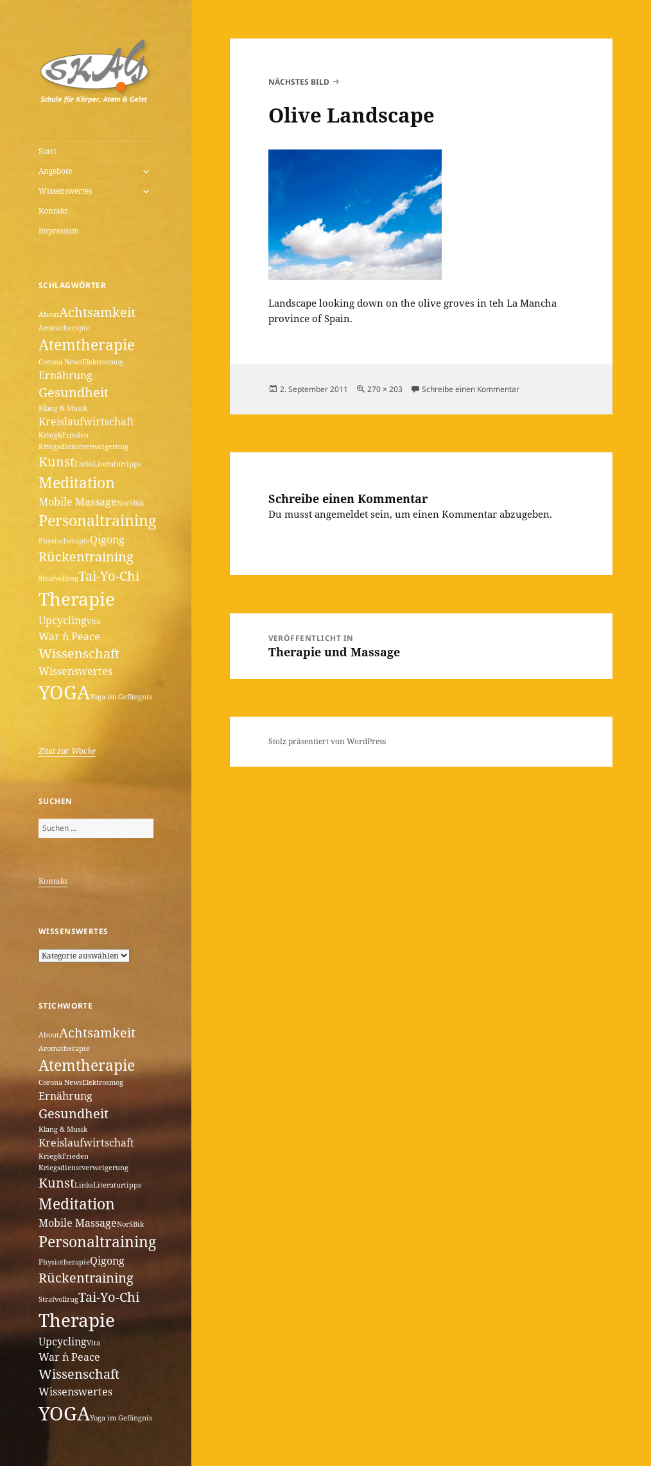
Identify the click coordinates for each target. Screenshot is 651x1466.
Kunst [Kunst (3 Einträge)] (56, 461)
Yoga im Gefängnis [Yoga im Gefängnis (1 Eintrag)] (121, 696)
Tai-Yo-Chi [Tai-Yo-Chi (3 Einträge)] (108, 575)
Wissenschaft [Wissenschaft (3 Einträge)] (79, 653)
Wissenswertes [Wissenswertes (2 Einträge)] (75, 671)
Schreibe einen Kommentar (470, 389)
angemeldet (341, 513)
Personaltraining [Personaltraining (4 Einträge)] (97, 520)
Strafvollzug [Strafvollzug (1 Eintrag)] (58, 578)
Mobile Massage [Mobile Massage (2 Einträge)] (78, 502)
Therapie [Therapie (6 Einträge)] (77, 598)
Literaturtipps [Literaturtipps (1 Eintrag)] (117, 463)
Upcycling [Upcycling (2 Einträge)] (63, 620)
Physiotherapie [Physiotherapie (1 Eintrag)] (64, 540)
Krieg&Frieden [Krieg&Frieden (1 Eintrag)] (64, 434)
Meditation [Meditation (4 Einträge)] (77, 482)
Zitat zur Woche (67, 751)
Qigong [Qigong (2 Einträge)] (107, 540)
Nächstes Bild (298, 81)
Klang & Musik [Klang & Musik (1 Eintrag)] (63, 408)
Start (47, 151)
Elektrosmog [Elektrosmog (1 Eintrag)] (102, 361)
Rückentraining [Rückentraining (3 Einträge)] (86, 556)
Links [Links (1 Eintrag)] (83, 463)
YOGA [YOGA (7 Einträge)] (64, 692)
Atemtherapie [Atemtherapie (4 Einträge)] (87, 344)
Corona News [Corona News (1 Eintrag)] (60, 361)
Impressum (59, 230)
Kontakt (53, 210)
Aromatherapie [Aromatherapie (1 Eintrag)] (64, 327)
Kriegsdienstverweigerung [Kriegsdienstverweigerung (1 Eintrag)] (83, 446)
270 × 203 (385, 389)
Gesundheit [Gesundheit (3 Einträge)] (73, 392)
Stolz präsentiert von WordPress (327, 741)
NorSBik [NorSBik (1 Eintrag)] (130, 503)
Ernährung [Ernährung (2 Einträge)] (65, 375)
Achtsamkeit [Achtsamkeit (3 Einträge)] (97, 312)
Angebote (55, 171)
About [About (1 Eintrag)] (49, 314)
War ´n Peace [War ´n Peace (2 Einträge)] (69, 636)
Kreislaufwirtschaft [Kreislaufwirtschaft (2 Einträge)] (86, 421)
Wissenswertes (65, 190)
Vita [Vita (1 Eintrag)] (93, 621)
